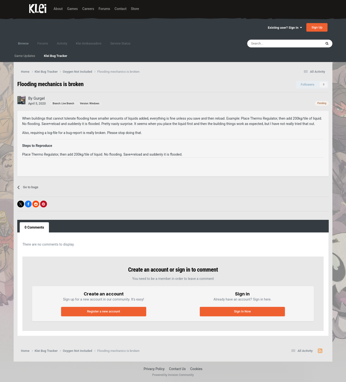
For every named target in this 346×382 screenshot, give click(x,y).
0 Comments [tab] (34, 227)
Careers (88, 9)
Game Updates (24, 56)
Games (72, 9)
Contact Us (177, 369)
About (58, 9)
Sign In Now (242, 311)
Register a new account (103, 311)
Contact (121, 9)
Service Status (120, 43)
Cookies (196, 369)
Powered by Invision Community (173, 375)
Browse (23, 46)
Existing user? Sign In (285, 27)
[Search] (274, 43)
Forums (104, 9)
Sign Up (316, 27)
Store (135, 9)
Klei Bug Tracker (55, 56)
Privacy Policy (154, 369)
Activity (62, 43)
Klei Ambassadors (88, 43)
